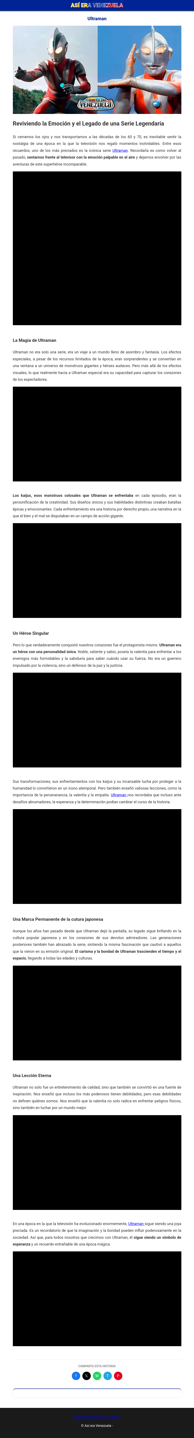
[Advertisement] (97, 200)
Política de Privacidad (90, 1417)
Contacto (113, 1417)
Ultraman (120, 150)
